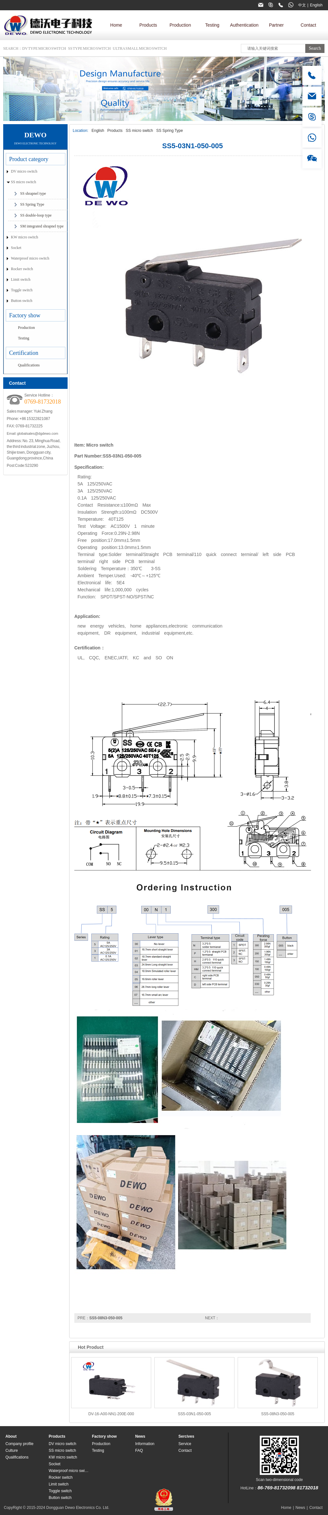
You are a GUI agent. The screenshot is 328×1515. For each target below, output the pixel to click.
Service (184, 1444)
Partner (276, 25)
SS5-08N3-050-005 (105, 1318)
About (11, 1436)
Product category (28, 159)
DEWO (35, 135)
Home (116, 25)
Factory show (25, 315)
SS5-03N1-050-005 (194, 1414)
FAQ (139, 1450)
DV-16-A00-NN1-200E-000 (111, 1414)
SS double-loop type (36, 215)
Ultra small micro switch (140, 48)
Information (144, 1444)
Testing (212, 25)
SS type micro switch (89, 48)
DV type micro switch (44, 48)
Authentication (244, 25)
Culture (11, 1450)
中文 (302, 5)
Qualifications (29, 365)
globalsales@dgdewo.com (37, 433)
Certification (23, 353)
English (316, 5)
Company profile (19, 1444)
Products (148, 25)
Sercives (186, 1436)
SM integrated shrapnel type (42, 226)
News (140, 1436)
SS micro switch (139, 130)
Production (180, 25)
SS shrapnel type (33, 193)
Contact (308, 25)
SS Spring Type (169, 130)
